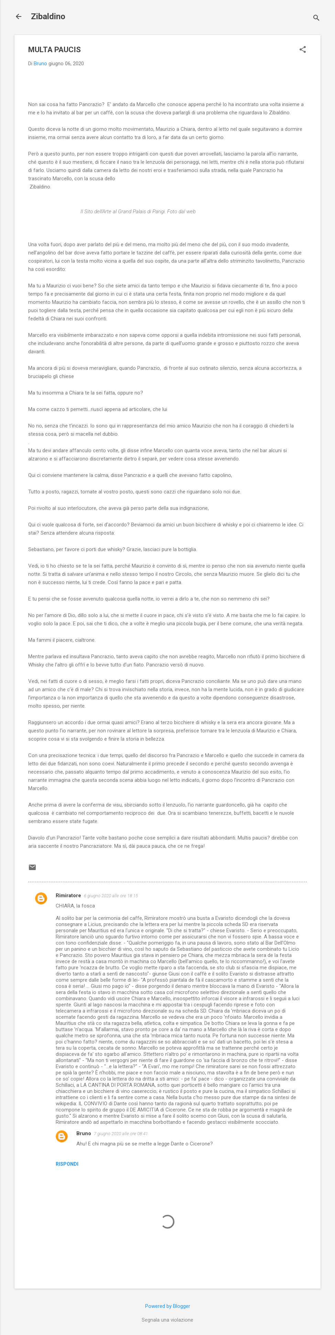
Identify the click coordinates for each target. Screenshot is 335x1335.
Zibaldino (48, 16)
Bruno (83, 1133)
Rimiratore (68, 895)
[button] (303, 50)
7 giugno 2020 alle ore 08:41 (121, 1133)
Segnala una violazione (167, 1320)
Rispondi (67, 1164)
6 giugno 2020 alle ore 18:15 (111, 895)
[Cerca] (316, 18)
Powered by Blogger (167, 1306)
